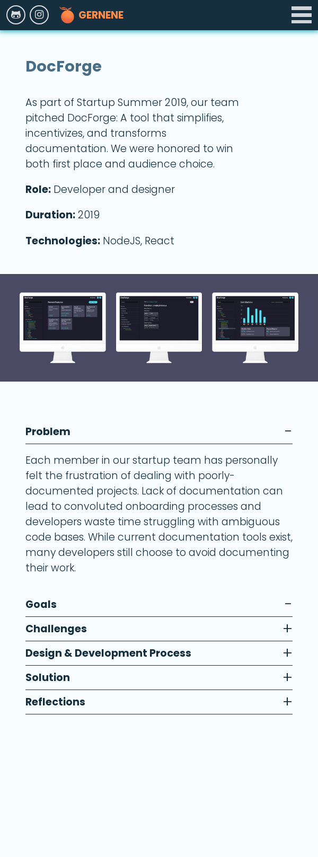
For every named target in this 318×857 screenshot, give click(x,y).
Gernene (91, 14)
